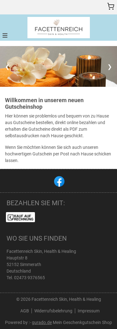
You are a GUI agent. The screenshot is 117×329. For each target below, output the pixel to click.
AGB (24, 310)
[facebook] (58, 181)
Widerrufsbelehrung (53, 310)
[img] (58, 27)
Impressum (89, 310)
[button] (5, 35)
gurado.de (42, 322)
